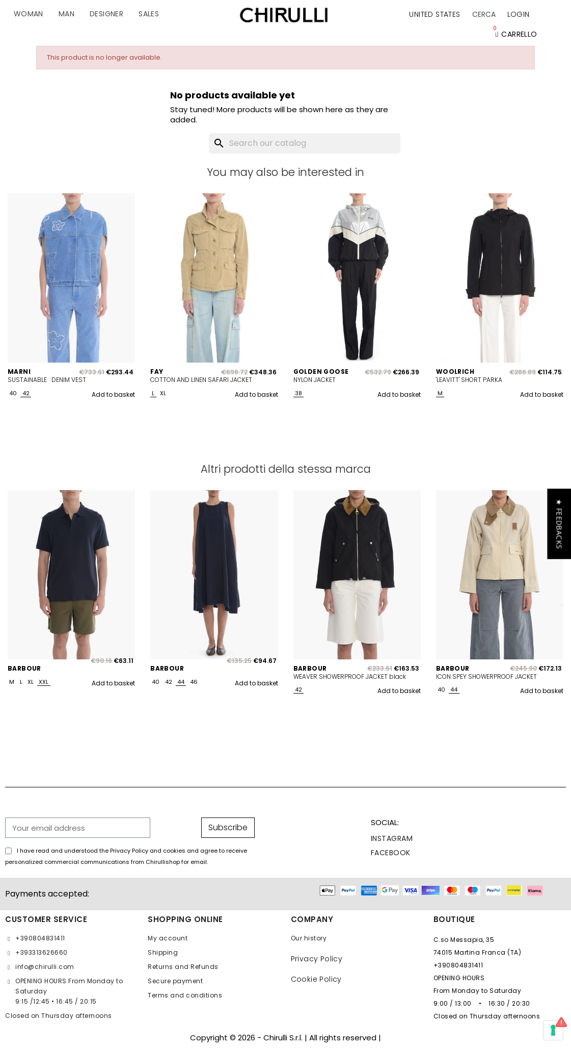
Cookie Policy (316, 979)
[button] (484, 14)
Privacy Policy (317, 959)
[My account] (518, 14)
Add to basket (113, 394)
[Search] (304, 143)
